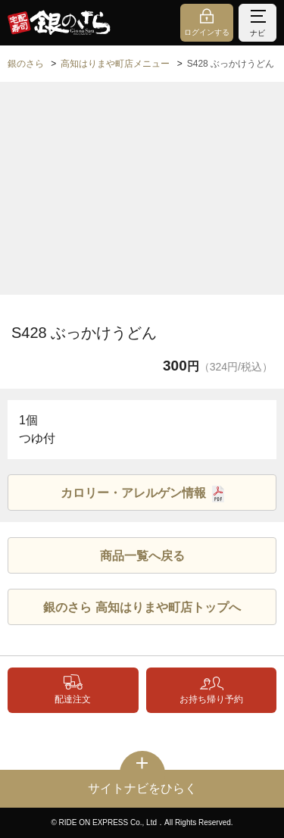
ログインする (206, 32)
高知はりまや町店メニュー (115, 63)
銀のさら (26, 63)
